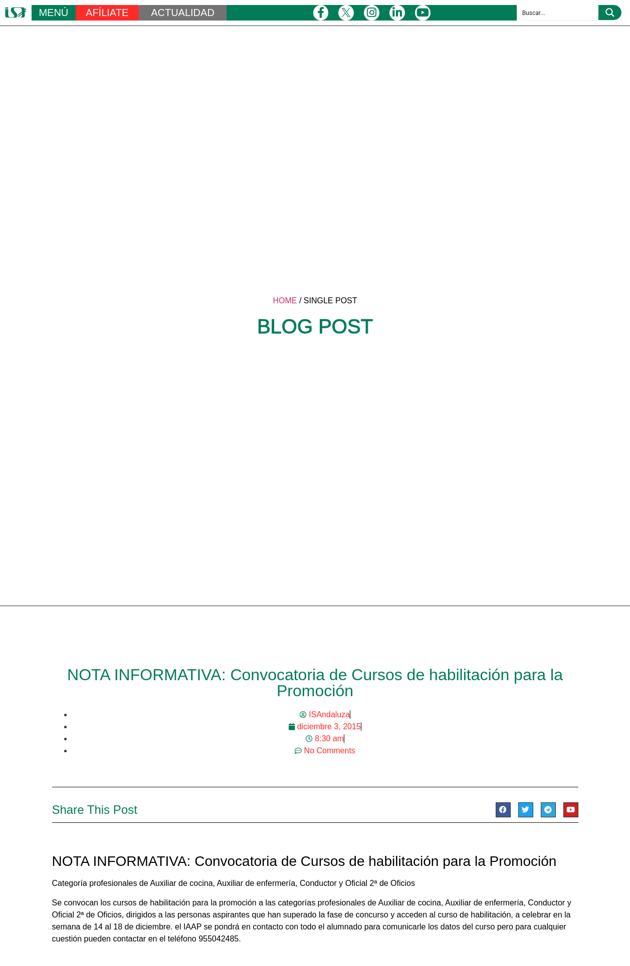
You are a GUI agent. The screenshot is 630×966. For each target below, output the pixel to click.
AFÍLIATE (107, 12)
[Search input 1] (558, 13)
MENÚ (53, 12)
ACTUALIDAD (183, 12)
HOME (285, 300)
